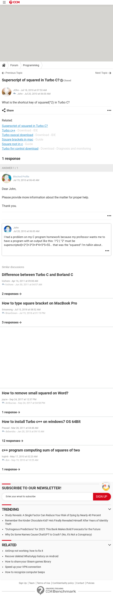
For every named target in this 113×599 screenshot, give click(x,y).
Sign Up (23, 583)
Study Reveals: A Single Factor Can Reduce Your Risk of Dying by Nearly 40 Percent (53, 515)
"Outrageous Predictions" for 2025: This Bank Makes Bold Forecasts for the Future (52, 529)
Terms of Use (43, 583)
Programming (31, 65)
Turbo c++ (8, 130)
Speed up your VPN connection (23, 566)
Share (10, 110)
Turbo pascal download (17, 135)
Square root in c (12, 144)
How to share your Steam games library (28, 561)
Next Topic (101, 72)
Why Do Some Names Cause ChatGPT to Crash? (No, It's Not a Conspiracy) (48, 534)
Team (32, 583)
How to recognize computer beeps (25, 572)
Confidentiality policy (63, 583)
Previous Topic (13, 72)
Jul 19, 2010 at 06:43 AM (26, 180)
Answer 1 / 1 (10, 167)
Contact (80, 583)
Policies (90, 583)
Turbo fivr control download (20, 148)
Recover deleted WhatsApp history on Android (31, 556)
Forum (14, 65)
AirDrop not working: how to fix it (24, 550)
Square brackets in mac (17, 139)
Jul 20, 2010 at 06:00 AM (37, 93)
